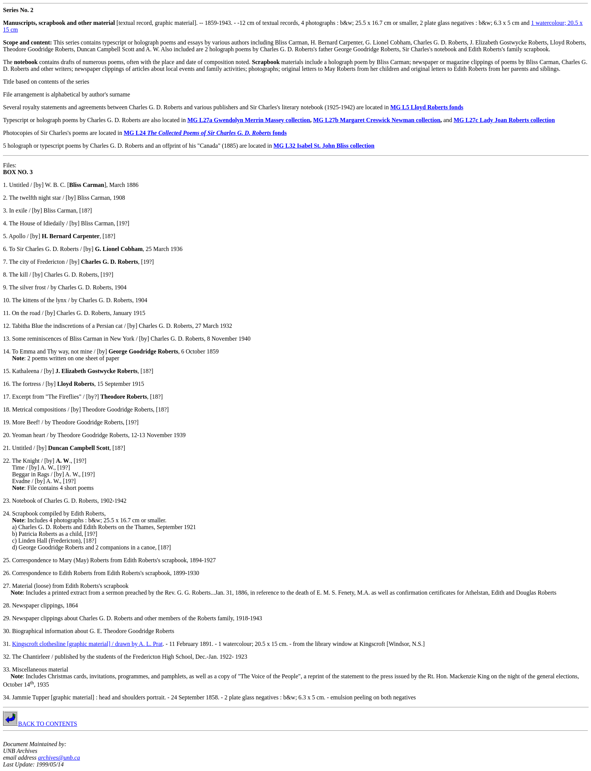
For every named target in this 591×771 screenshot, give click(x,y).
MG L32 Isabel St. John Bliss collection (323, 145)
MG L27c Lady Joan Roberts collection (504, 120)
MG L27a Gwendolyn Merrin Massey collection (248, 120)
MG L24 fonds (205, 133)
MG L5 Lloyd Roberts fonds (426, 107)
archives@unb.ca (59, 757)
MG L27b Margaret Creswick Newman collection (377, 120)
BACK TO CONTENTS (40, 724)
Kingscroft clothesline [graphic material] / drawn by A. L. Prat (87, 644)
